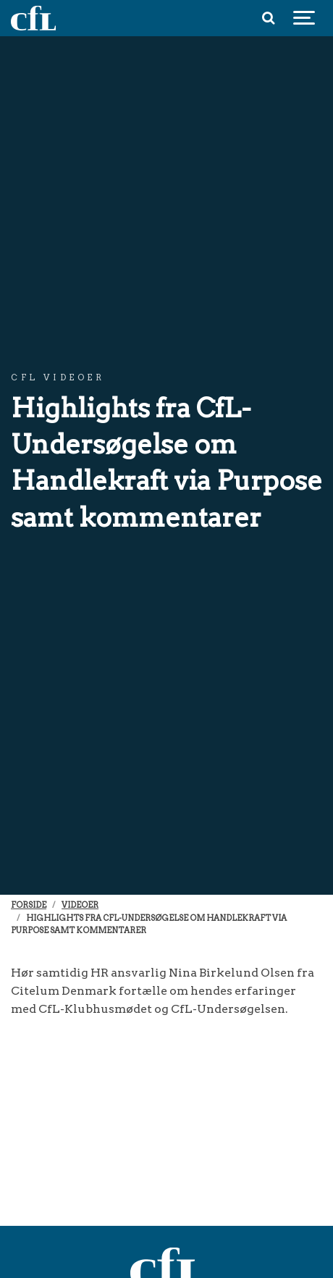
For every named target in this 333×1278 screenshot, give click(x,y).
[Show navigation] (304, 18)
